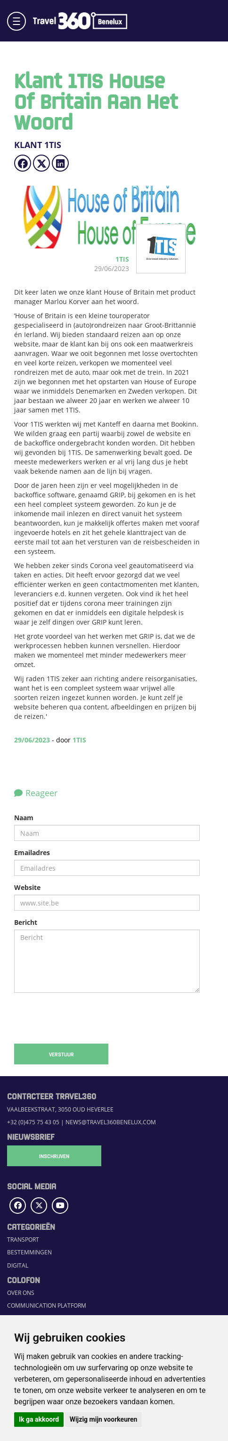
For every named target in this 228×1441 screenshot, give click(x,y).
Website (27, 887)
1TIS (79, 739)
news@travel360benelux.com (110, 1122)
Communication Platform (46, 1305)
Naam (23, 817)
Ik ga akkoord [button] (39, 1419)
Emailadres (32, 852)
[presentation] (85, 1018)
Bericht (25, 922)
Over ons (20, 1293)
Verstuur (61, 1054)
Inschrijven (54, 1156)
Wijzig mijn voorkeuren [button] (104, 1419)
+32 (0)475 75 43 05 (33, 1122)
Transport (23, 1239)
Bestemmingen (29, 1252)
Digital (17, 1265)
